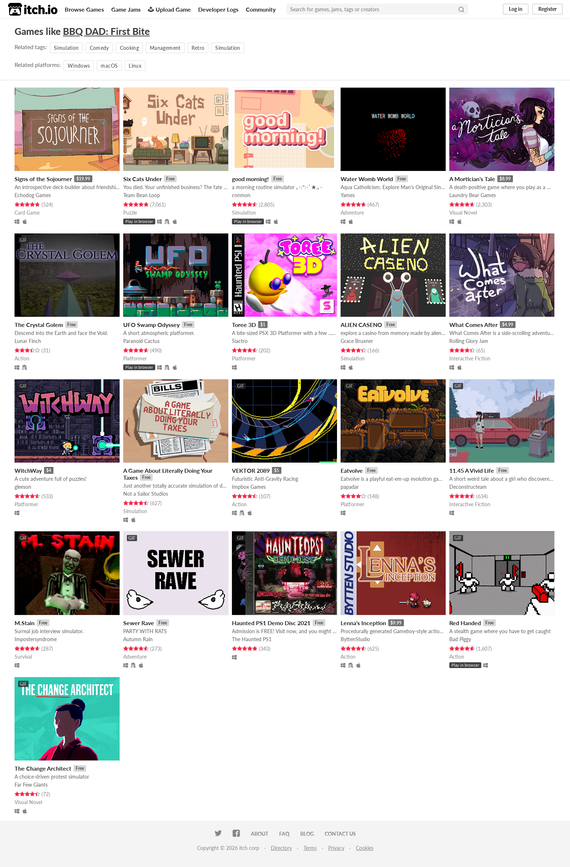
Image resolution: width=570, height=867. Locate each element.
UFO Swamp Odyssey (151, 324)
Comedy (99, 48)
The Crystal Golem (39, 324)
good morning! (250, 178)
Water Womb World (367, 178)
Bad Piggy (460, 639)
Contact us (340, 834)
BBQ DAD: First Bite (106, 31)
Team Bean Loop (141, 195)
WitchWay (28, 470)
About (259, 834)
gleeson (23, 487)
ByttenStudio (355, 639)
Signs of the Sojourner (43, 178)
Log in (515, 9)
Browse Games (84, 9)
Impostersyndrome (36, 639)
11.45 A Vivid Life (471, 470)
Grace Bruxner (357, 341)
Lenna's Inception (363, 622)
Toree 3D (244, 324)
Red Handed (465, 622)
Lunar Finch (28, 341)
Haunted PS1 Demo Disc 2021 (271, 622)
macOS (109, 66)
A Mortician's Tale (472, 178)
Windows (79, 66)
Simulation (66, 48)
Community (261, 9)
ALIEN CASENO (361, 324)
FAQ (284, 834)
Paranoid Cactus (141, 341)
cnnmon (241, 195)
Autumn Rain (138, 639)
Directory (281, 848)
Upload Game (169, 9)
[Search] (461, 9)
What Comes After (473, 324)
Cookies (364, 848)
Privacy (336, 848)
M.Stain (25, 622)
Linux (135, 66)
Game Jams (126, 9)
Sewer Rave (138, 622)
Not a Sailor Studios (145, 494)
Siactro (240, 341)
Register (547, 9)
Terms (310, 848)
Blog (307, 834)
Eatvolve (352, 470)
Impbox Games (249, 487)
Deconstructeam (468, 487)
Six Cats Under (142, 178)
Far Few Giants (31, 785)
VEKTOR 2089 (251, 470)
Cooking (129, 48)
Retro (198, 48)
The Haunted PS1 (252, 639)
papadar (350, 487)
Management (165, 48)
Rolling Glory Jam (468, 341)
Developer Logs (218, 9)
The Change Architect (43, 768)
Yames (348, 195)
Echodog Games (33, 195)
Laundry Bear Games (472, 195)
